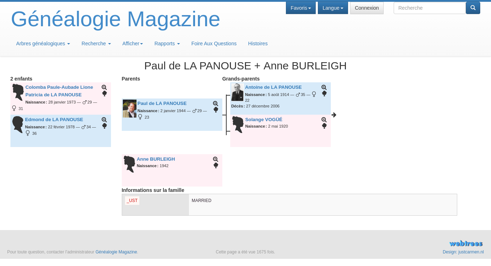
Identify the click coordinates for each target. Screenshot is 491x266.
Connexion (367, 8)
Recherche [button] (96, 43)
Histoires (258, 43)
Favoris (301, 8)
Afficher (132, 43)
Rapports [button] (167, 43)
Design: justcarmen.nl (463, 251)
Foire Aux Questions (214, 43)
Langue (333, 8)
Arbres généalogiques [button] (43, 43)
